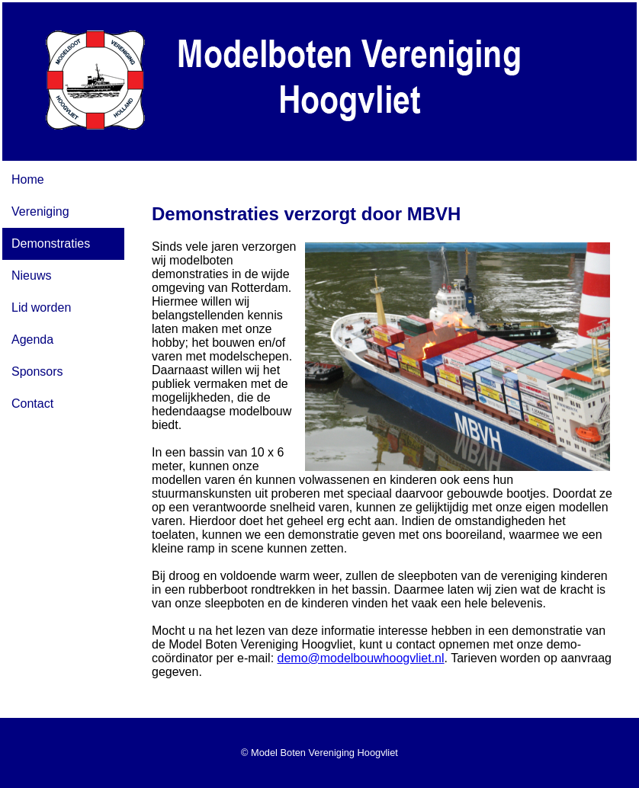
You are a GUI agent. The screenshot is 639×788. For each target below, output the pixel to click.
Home (27, 179)
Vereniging (40, 211)
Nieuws (31, 275)
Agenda (32, 339)
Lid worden (41, 307)
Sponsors (37, 371)
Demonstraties (50, 243)
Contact (32, 403)
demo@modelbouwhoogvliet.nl (361, 658)
